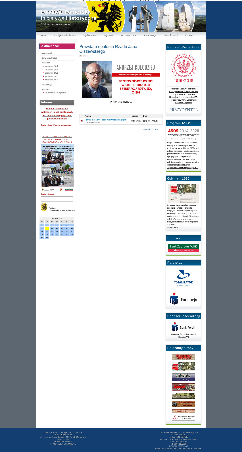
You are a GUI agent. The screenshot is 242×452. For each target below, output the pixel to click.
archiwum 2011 (51, 75)
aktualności (47, 52)
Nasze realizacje (129, 34)
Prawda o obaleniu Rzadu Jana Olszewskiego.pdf (105, 119)
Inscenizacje (150, 34)
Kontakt (189, 34)
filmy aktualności (49, 57)
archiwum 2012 (51, 72)
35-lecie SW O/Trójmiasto (55, 92)
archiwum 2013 (51, 68)
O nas (43, 34)
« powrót (146, 128)
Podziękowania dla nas (64, 34)
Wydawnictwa (90, 34)
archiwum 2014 (51, 65)
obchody (45, 88)
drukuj (155, 128)
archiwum (46, 62)
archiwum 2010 (51, 79)
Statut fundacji (171, 34)
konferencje (47, 83)
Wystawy (108, 34)
